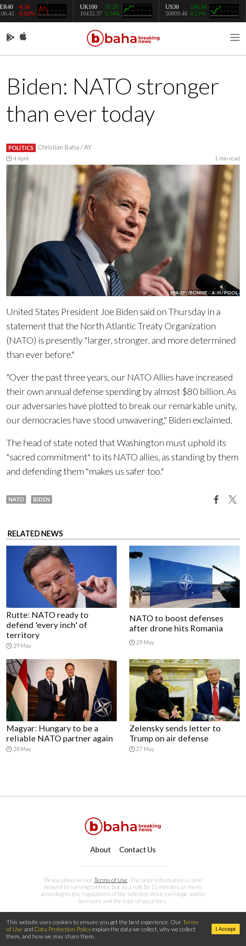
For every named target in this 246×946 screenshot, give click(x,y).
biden (41, 499)
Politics (21, 148)
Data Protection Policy (62, 929)
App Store (23, 36)
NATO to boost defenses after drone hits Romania (176, 623)
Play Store (10, 37)
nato (16, 499)
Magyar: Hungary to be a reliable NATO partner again (59, 733)
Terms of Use (111, 879)
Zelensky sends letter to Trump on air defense (175, 733)
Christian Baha (58, 147)
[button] (216, 499)
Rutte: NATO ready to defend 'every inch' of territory (47, 625)
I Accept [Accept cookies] (226, 929)
